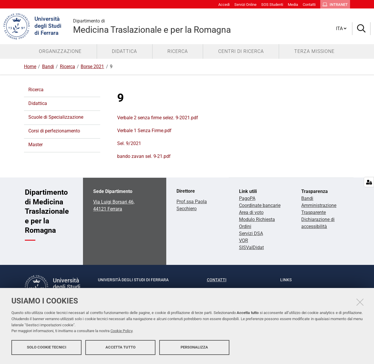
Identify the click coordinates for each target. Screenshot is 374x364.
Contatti (216, 279)
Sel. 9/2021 (129, 143)
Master (35, 144)
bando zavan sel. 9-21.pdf (144, 156)
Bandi (48, 66)
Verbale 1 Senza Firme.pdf (144, 130)
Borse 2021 (92, 66)
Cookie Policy (121, 332)
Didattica (37, 103)
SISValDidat (251, 247)
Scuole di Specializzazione (55, 117)
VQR (243, 240)
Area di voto (251, 212)
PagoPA (247, 198)
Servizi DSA (251, 233)
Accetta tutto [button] (120, 348)
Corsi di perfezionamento (54, 131)
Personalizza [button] (194, 348)
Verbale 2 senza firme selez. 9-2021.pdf (157, 117)
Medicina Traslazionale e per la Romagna (204, 26)
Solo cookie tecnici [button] (46, 348)
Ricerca (67, 66)
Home (30, 66)
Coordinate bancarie (259, 205)
